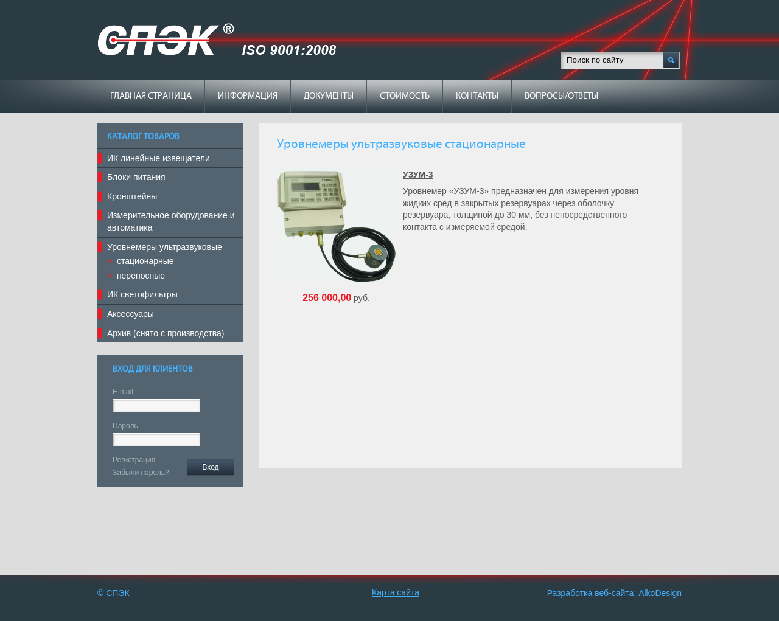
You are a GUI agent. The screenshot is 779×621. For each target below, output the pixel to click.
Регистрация (134, 460)
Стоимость (405, 96)
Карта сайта (395, 592)
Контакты (477, 96)
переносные (141, 275)
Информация (248, 96)
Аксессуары (130, 314)
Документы (329, 96)
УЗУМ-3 (418, 174)
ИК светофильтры (142, 294)
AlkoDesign (660, 593)
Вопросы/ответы (561, 96)
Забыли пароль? (141, 472)
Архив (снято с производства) (165, 333)
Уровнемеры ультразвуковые (164, 247)
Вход (210, 467)
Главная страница (151, 96)
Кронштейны (132, 196)
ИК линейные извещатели (158, 158)
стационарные (145, 261)
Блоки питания (136, 177)
